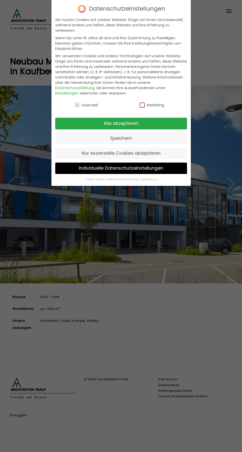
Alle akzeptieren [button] (121, 123)
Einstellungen (67, 93)
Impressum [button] (149, 179)
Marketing (152, 105)
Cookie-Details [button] (95, 179)
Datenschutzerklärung (75, 87)
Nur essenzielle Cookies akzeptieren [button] (121, 153)
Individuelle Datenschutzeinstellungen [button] (121, 168)
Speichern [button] (121, 138)
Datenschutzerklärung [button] (123, 179)
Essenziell (86, 105)
